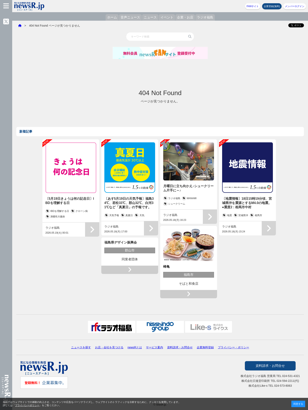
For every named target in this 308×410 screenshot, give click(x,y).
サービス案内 (154, 347)
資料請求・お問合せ (180, 347)
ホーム (112, 17)
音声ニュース (130, 17)
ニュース (150, 17)
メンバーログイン (294, 6)
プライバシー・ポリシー (233, 347)
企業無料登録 (205, 347)
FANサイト (253, 6)
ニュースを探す (81, 347)
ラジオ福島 (205, 17)
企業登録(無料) (272, 6)
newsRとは (135, 347)
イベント (166, 17)
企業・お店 (185, 17)
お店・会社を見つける (109, 347)
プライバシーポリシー (27, 405)
